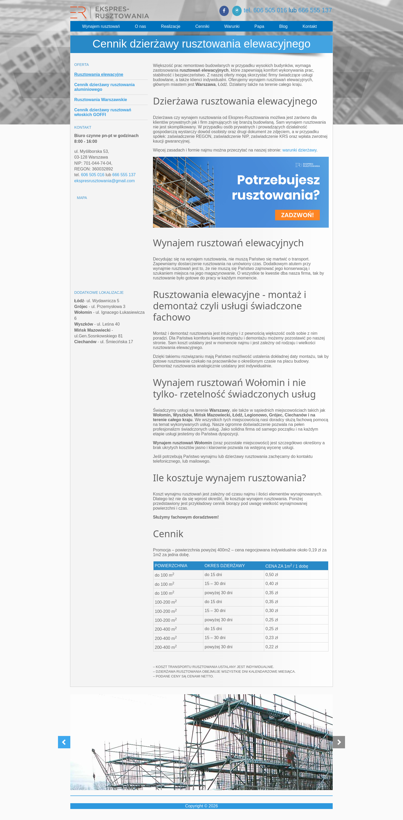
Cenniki (202, 26)
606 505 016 (92, 175)
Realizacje (171, 26)
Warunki (232, 26)
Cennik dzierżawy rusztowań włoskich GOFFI (102, 112)
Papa (259, 26)
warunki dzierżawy (300, 150)
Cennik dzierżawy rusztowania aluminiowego (104, 87)
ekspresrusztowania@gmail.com (104, 181)
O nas (140, 26)
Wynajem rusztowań (101, 26)
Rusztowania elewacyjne (98, 74)
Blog (283, 26)
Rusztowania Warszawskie (100, 99)
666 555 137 (315, 10)
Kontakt (310, 26)
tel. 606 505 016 (265, 10)
